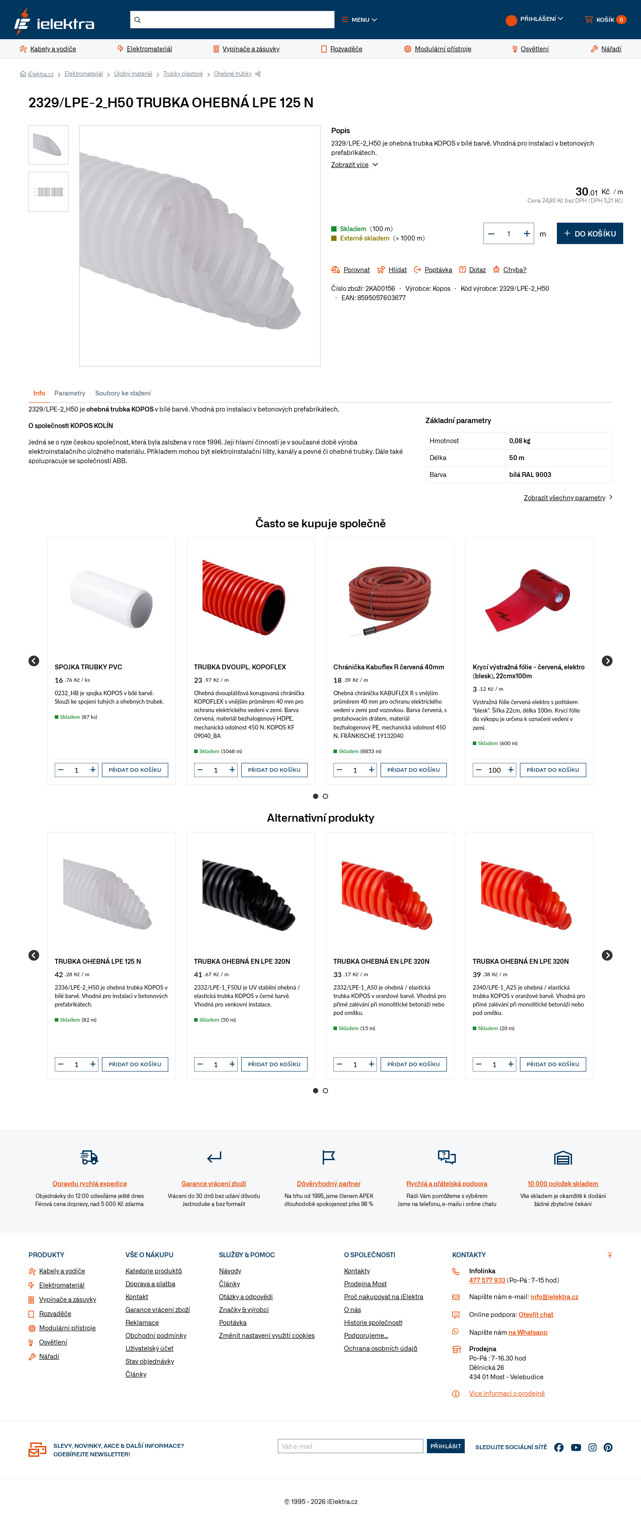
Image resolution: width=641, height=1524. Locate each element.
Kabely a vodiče (62, 1270)
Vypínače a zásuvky (67, 1299)
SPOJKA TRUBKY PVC (88, 666)
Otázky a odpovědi (246, 1296)
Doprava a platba (150, 1283)
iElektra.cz (40, 74)
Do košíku (590, 233)
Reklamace (142, 1322)
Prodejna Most (365, 1283)
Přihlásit (446, 1446)
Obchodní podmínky (156, 1335)
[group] (111, 661)
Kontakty (357, 1270)
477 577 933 (487, 1280)
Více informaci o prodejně (507, 1393)
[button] (359, 19)
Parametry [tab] (69, 392)
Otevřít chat (536, 1314)
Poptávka (233, 1322)
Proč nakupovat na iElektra (383, 1296)
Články (136, 1373)
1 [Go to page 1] (315, 796)
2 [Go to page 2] (325, 796)
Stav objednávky (150, 1361)
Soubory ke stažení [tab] (123, 392)
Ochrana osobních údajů (381, 1348)
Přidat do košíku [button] (135, 769)
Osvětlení (53, 1341)
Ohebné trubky (233, 73)
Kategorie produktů (154, 1270)
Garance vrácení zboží (158, 1309)
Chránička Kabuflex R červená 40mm (388, 666)
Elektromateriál (84, 73)
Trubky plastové (183, 73)
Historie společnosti (373, 1322)
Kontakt (137, 1296)
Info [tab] (39, 392)
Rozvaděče (55, 1313)
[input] (76, 770)
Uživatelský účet (150, 1348)
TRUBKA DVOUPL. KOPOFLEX (240, 666)
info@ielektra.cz (554, 1296)
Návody (230, 1270)
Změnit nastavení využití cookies (267, 1335)
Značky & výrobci (244, 1309)
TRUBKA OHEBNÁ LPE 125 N (98, 961)
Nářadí (49, 1356)
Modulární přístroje (67, 1327)
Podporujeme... (366, 1335)
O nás (352, 1309)
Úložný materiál (133, 73)
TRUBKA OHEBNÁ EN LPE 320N (242, 961)
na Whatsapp (528, 1332)
